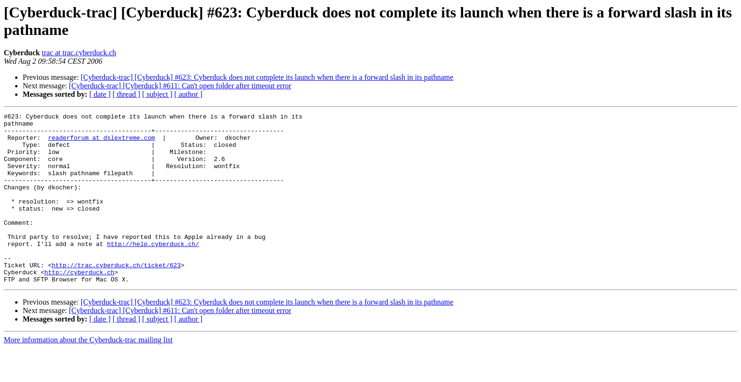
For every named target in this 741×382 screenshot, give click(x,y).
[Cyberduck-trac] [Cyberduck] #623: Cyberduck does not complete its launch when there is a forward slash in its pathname (267, 77)
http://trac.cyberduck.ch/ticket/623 (116, 296)
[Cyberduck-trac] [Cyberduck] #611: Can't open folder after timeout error (180, 86)
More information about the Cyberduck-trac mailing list (88, 374)
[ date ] (100, 94)
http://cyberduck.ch (79, 304)
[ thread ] (126, 94)
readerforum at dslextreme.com (101, 143)
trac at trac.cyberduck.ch (79, 53)
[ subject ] (157, 94)
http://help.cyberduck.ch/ (153, 270)
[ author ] (188, 94)
